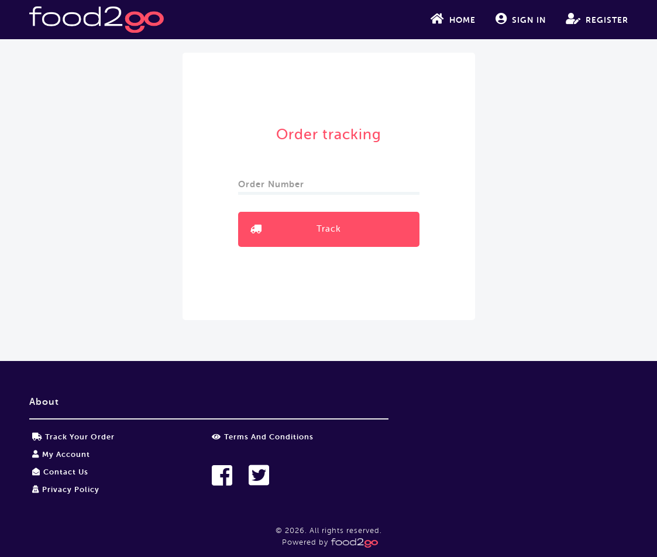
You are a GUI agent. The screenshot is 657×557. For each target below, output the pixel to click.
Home (453, 19)
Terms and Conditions (263, 436)
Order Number (272, 180)
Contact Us (60, 471)
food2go (96, 19)
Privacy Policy (65, 489)
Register (597, 19)
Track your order (73, 436)
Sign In (521, 19)
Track (329, 229)
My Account (61, 454)
